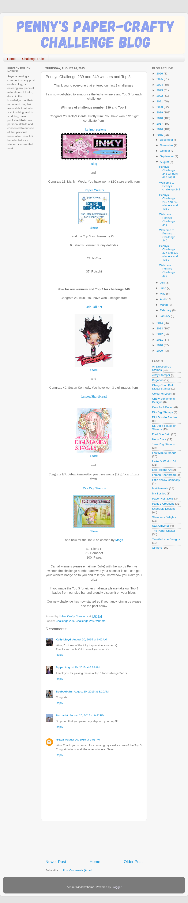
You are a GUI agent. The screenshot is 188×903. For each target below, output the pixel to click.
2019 (160, 112)
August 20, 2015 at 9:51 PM (82, 739)
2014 (160, 323)
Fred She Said (161, 434)
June (163, 288)
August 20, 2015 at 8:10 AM (91, 691)
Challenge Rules (33, 59)
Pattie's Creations (163, 503)
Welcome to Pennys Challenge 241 (167, 219)
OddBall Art (94, 307)
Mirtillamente (160, 488)
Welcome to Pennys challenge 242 (169, 186)
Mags (118, 540)
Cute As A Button (162, 407)
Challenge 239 (65, 620)
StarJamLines (161, 525)
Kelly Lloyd (63, 639)
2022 (160, 95)
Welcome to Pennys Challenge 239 (167, 270)
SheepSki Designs (163, 508)
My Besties (159, 493)
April (163, 299)
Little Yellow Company (166, 480)
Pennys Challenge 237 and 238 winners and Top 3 (168, 252)
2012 (160, 334)
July (163, 282)
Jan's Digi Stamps (163, 444)
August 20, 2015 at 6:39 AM (82, 667)
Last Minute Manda (164, 452)
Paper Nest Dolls (162, 498)
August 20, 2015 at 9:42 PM (87, 715)
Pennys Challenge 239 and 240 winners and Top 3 (168, 201)
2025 (160, 79)
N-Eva (60, 739)
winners (100, 620)
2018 (160, 118)
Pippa (60, 667)
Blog (94, 163)
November (167, 145)
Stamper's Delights (164, 517)
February (166, 310)
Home (11, 59)
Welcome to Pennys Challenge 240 (167, 235)
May (163, 293)
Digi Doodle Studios (164, 417)
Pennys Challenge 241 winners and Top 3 (168, 172)
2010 (160, 345)
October (165, 150)
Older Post (133, 861)
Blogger (116, 887)
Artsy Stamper (161, 375)
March (164, 304)
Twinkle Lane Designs (166, 539)
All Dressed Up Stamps (161, 368)
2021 (160, 101)
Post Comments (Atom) (78, 870)
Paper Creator (94, 190)
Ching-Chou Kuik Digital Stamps (163, 387)
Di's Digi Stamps (94, 488)
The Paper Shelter (163, 530)
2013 (160, 328)
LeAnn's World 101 (164, 461)
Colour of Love (161, 393)
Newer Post (55, 861)
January (165, 316)
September (167, 156)
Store (94, 227)
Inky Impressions (94, 129)
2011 (160, 339)
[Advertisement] (94, 840)
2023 (160, 90)
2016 (160, 129)
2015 (160, 134)
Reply (59, 654)
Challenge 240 (85, 620)
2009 (160, 350)
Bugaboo (157, 380)
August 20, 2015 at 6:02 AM (89, 639)
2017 (160, 123)
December (167, 139)
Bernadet (62, 715)
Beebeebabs (64, 691)
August (165, 162)
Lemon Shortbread (94, 396)
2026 (160, 73)
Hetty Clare (159, 439)
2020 (160, 107)
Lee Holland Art (162, 469)
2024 (160, 84)
